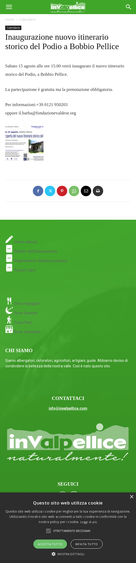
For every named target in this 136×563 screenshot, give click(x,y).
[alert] (68, 527)
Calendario (27, 19)
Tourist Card (20, 270)
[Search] (128, 7)
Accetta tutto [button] (50, 544)
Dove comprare (27, 331)
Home (9, 19)
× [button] (131, 497)
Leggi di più (88, 522)
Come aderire (25, 242)
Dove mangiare (26, 303)
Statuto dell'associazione (31, 251)
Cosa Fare (22, 322)
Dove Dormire (25, 313)
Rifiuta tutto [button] (86, 544)
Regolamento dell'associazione (36, 260)
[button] (9, 7)
